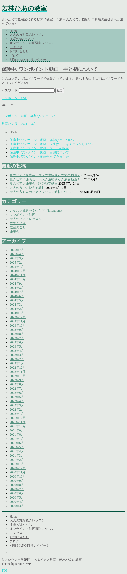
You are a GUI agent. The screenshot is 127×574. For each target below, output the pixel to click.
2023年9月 (17, 329)
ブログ (14, 55)
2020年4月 (17, 501)
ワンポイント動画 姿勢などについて (29, 116)
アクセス (16, 47)
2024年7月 (17, 292)
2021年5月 (17, 447)
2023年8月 (17, 334)
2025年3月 (17, 258)
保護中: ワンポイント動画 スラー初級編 (39, 148)
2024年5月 (17, 300)
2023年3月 (17, 355)
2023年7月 (17, 338)
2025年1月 (17, 266)
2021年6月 (17, 443)
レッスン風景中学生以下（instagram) (36, 210)
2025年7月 (17, 250)
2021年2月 (17, 459)
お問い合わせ (19, 51)
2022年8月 (17, 384)
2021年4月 (17, 451)
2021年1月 (17, 464)
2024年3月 (17, 304)
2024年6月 (17, 296)
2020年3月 (17, 506)
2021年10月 (18, 426)
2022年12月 (18, 367)
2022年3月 (17, 405)
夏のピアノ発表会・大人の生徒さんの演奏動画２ (45, 175)
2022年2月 (17, 409)
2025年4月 (17, 254)
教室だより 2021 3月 (19, 123)
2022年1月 (17, 413)
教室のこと (18, 227)
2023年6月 (17, 342)
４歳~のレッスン (22, 38)
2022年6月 (17, 392)
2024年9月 (17, 283)
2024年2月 (17, 308)
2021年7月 (17, 438)
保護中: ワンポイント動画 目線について (39, 152)
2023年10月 (18, 325)
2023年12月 (18, 317)
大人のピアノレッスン (26, 219)
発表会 (14, 231)
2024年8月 (17, 287)
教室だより (18, 223)
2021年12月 (18, 418)
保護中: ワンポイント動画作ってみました (39, 156)
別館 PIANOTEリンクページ (30, 59)
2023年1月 (17, 363)
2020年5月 (17, 497)
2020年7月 (17, 489)
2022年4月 (17, 401)
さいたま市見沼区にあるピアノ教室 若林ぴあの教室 (43, 559)
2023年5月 (17, 346)
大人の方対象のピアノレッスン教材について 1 (44, 192)
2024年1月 (17, 313)
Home (13, 30)
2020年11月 (17, 472)
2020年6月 (17, 493)
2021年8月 (17, 434)
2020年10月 (18, 476)
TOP (5, 570)
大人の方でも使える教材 (27, 187)
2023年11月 (17, 321)
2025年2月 (17, 262)
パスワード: (28, 90)
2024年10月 (18, 279)
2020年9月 (17, 480)
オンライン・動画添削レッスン (32, 43)
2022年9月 (17, 380)
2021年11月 (17, 422)
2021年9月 (17, 430)
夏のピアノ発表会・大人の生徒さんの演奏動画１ (45, 179)
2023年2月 (17, 359)
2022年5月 (17, 397)
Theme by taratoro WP (16, 563)
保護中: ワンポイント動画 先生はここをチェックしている (52, 144)
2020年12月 (18, 468)
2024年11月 (17, 275)
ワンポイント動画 (14, 98)
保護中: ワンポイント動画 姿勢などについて (42, 140)
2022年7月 (17, 388)
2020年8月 (17, 485)
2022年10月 (18, 376)
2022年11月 (17, 371)
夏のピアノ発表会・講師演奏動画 (34, 183)
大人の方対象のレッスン (27, 34)
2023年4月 (17, 350)
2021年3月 (17, 455)
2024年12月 (18, 271)
